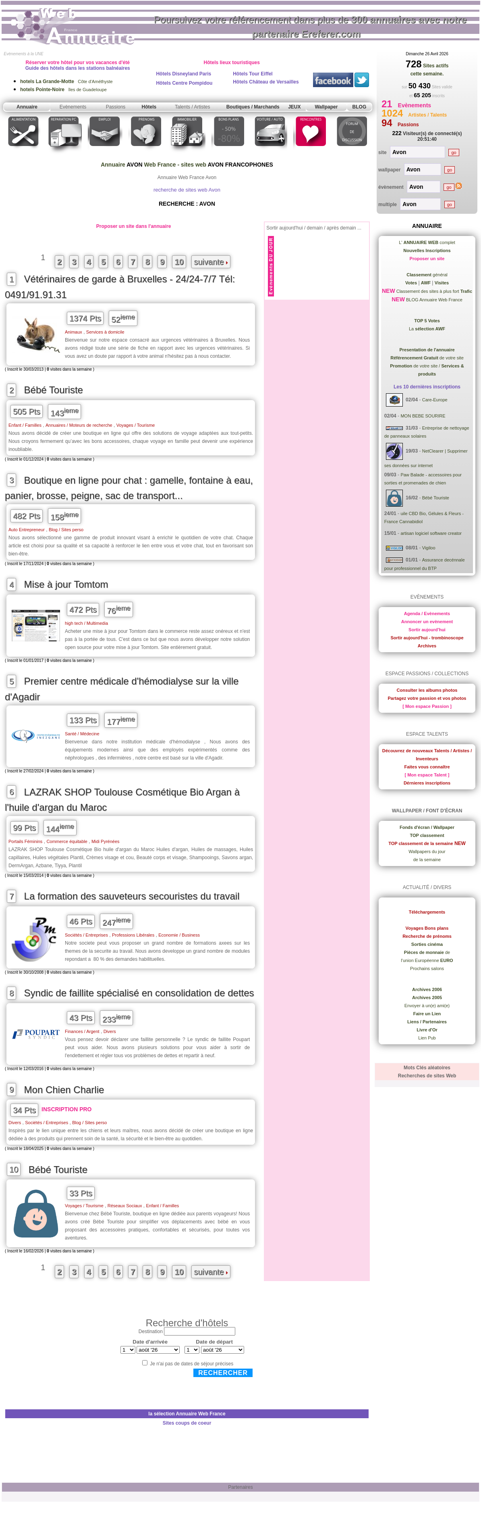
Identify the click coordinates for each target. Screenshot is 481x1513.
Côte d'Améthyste (66, 81)
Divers (110, 1031)
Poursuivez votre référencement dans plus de (310, 26)
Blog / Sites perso (66, 529)
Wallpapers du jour (426, 851)
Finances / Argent (82, 1031)
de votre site (427, 357)
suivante (211, 261)
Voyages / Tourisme (135, 425)
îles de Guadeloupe (63, 89)
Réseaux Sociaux (125, 1205)
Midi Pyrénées (105, 841)
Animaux (73, 332)
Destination (151, 1331)
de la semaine (427, 859)
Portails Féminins (25, 841)
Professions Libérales (133, 935)
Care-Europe (435, 399)
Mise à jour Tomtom (66, 584)
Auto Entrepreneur (26, 529)
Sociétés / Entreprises (86, 935)
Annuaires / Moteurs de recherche (79, 425)
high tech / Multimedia (86, 623)
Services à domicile (105, 332)
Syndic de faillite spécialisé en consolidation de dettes (139, 992)
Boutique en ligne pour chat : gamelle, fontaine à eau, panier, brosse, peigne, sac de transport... (129, 488)
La (427, 328)
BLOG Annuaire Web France (433, 299)
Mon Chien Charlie (64, 1089)
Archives (427, 645)
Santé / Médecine (82, 733)
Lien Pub (426, 1037)
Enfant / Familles (24, 425)
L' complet (427, 242)
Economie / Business (179, 935)
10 (178, 261)
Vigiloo (428, 547)
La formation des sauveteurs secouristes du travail (132, 896)
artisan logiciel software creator (431, 533)
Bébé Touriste (53, 389)
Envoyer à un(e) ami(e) (427, 1005)
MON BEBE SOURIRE (422, 415)
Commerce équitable (66, 841)
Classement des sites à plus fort (433, 291)
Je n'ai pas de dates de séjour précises (191, 1364)
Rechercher (223, 1372)
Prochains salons (427, 968)
